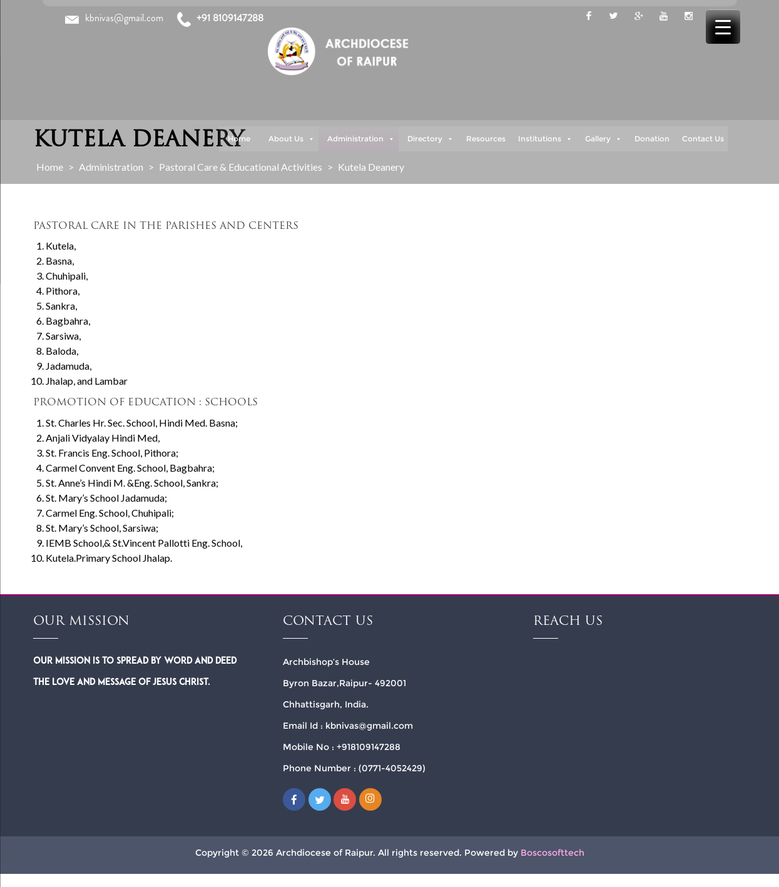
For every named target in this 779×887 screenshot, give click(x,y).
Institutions (545, 138)
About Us (291, 138)
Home (239, 138)
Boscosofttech (552, 852)
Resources (486, 138)
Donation (652, 138)
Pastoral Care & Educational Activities (240, 167)
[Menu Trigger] (723, 26)
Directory (430, 138)
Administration (361, 138)
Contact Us (703, 138)
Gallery (603, 138)
